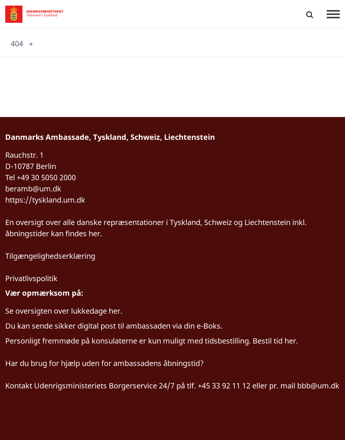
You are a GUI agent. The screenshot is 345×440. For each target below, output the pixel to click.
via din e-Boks (196, 326)
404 (17, 44)
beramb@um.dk (33, 189)
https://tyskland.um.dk (45, 200)
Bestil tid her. (275, 341)
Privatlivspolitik (31, 278)
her (114, 311)
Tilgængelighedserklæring (50, 256)
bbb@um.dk (318, 386)
